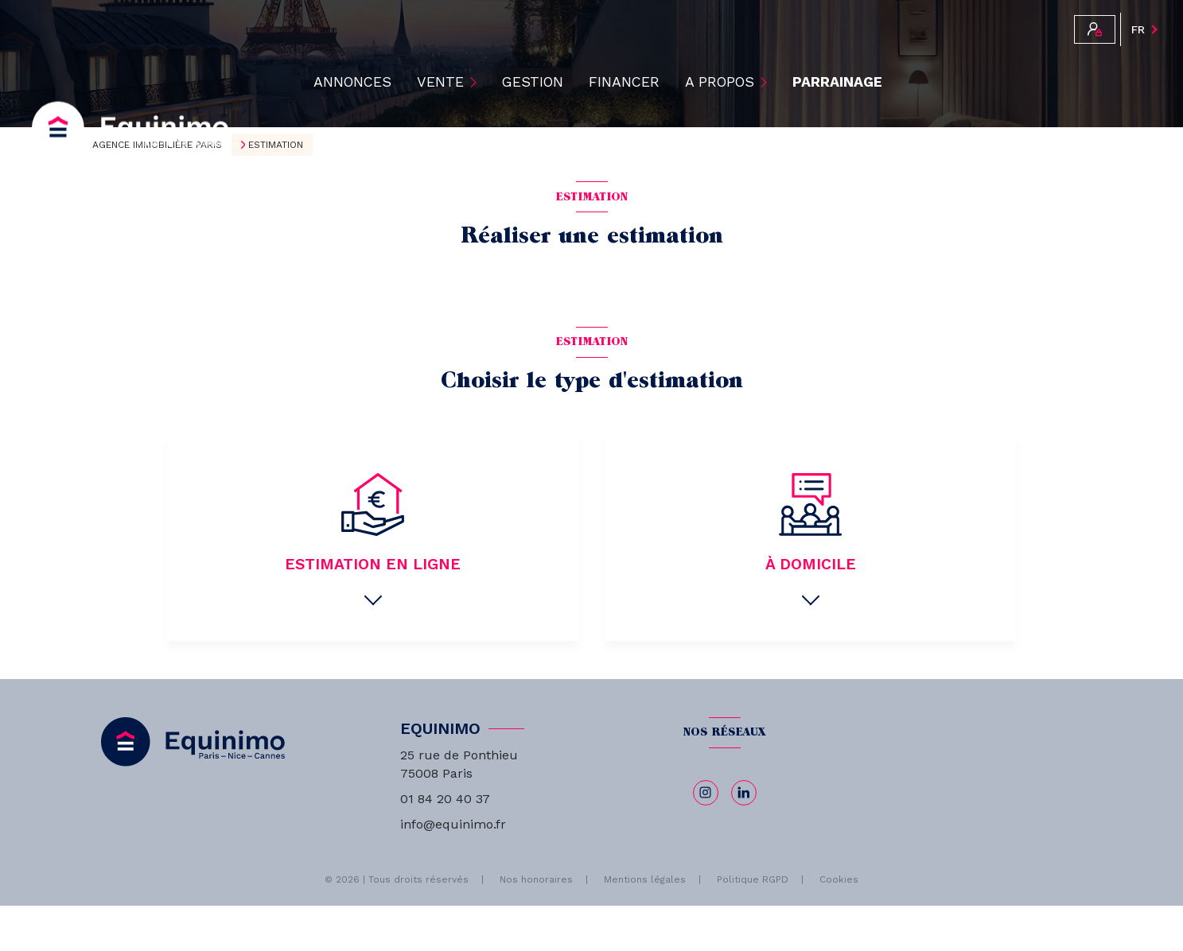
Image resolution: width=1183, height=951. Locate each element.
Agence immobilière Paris (157, 144)
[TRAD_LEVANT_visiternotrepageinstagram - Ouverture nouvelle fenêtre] (705, 792)
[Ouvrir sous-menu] (476, 81)
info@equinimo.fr (453, 824)
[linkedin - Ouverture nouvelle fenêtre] (744, 792)
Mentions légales (645, 879)
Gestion (532, 82)
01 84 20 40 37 (445, 798)
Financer (624, 82)
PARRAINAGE (837, 82)
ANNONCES (352, 82)
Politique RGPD (752, 879)
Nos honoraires (536, 879)
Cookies (838, 880)
